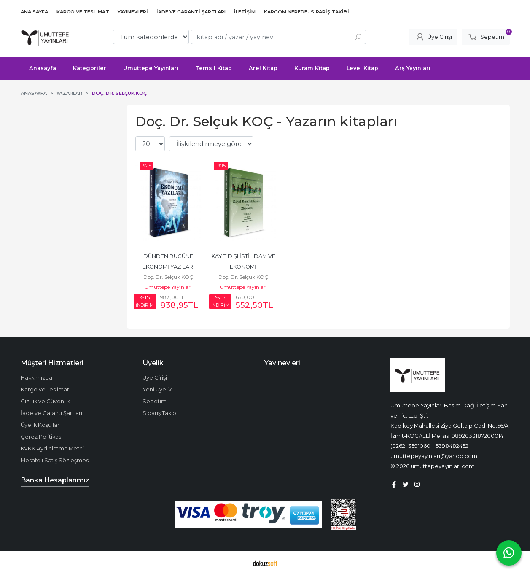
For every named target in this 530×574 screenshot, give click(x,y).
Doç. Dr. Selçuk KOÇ (168, 277)
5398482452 (452, 445)
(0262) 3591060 (410, 445)
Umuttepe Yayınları (168, 287)
